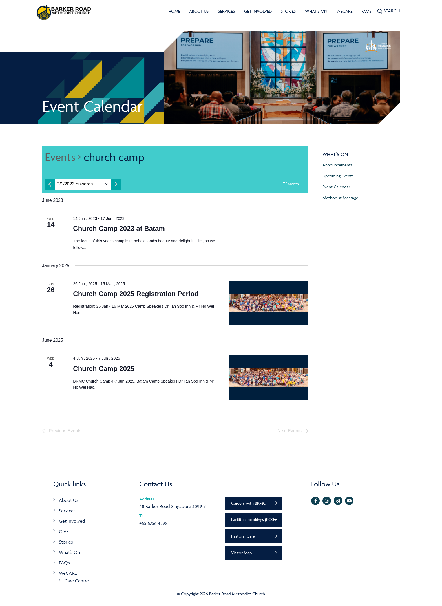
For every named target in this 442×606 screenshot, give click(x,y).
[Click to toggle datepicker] (75, 184)
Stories (288, 11)
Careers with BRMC (248, 503)
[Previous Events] (61, 431)
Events (60, 157)
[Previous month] (49, 184)
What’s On (69, 552)
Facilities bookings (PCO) (253, 519)
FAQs (366, 11)
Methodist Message (340, 197)
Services (226, 11)
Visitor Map (241, 552)
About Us (199, 11)
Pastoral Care (243, 536)
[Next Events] (292, 431)
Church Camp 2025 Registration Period (135, 294)
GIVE (63, 531)
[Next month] (116, 184)
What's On (316, 11)
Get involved (258, 11)
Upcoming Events (337, 175)
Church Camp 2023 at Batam (119, 228)
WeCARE (344, 11)
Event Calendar (336, 186)
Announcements (337, 164)
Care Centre (77, 580)
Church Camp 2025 (103, 368)
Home (174, 11)
